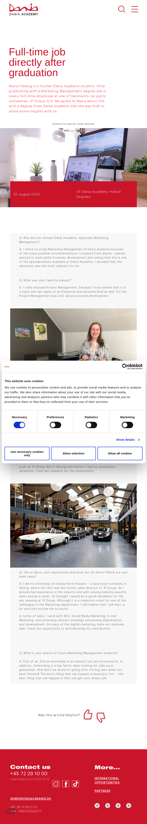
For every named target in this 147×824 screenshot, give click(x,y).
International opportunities (107, 780)
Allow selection (73, 453)
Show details (125, 439)
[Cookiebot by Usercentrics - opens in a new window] (124, 367)
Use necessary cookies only (27, 453)
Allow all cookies (120, 453)
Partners (102, 791)
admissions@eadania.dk (30, 799)
